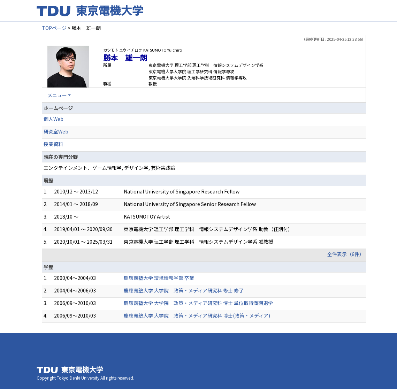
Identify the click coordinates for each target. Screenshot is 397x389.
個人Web (53, 118)
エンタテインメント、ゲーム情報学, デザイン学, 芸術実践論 (109, 167)
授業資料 (53, 143)
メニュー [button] (57, 95)
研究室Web (56, 131)
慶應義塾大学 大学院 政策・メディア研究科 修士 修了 (184, 290)
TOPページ (54, 27)
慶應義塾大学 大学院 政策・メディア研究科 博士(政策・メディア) (197, 315)
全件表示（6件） (345, 254)
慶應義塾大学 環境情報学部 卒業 (159, 277)
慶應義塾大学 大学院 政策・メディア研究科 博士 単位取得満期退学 (198, 302)
